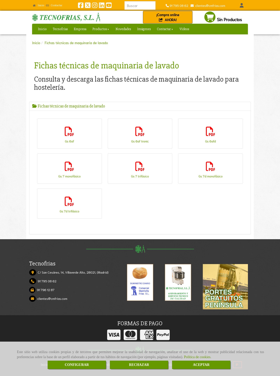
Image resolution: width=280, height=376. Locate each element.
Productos (100, 29)
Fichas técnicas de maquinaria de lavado (68, 106)
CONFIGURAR (77, 365)
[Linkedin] (101, 6)
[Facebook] (80, 6)
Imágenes (144, 29)
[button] (241, 5)
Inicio (38, 5)
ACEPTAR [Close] (201, 365)
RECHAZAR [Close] (139, 365)
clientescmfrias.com (209, 5)
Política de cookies (197, 357)
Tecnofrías (60, 29)
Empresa (80, 29)
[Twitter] (87, 6)
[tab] (140, 106)
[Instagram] (94, 6)
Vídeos (184, 29)
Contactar (54, 5)
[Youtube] (108, 6)
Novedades (123, 29)
